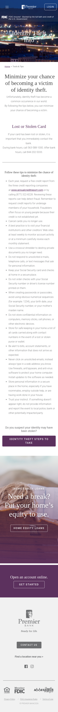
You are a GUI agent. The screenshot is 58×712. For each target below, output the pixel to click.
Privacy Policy (9, 699)
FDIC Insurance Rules (28, 699)
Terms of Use (47, 699)
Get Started (29, 584)
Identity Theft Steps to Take (29, 441)
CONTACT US (29, 645)
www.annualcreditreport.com (27, 190)
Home (7, 66)
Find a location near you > (29, 656)
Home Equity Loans (29, 528)
